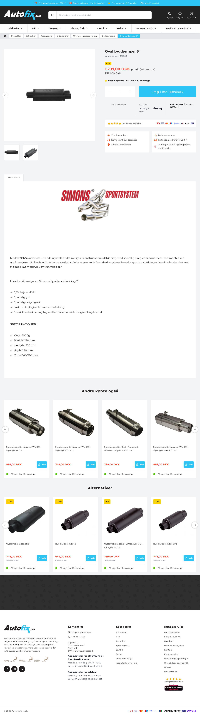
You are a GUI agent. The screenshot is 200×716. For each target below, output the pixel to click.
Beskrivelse (14, 177)
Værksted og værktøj (127, 663)
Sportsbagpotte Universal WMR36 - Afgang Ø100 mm (72, 449)
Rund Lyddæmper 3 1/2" (165, 544)
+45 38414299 (78, 637)
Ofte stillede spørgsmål (176, 663)
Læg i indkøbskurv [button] (167, 92)
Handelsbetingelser (174, 645)
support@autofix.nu (82, 632)
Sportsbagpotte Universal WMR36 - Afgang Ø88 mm (23, 449)
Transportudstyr (124, 658)
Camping (120, 641)
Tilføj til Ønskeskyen (118, 105)
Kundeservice (171, 654)
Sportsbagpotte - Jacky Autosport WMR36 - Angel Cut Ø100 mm (121, 449)
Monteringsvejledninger (176, 658)
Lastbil (119, 650)
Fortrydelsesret (172, 632)
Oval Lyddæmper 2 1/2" (17, 544)
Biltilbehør (121, 632)
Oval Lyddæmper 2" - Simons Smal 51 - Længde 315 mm (123, 545)
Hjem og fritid (123, 645)
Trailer (119, 654)
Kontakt (168, 650)
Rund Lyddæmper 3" (66, 544)
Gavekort (169, 641)
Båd (118, 637)
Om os (167, 667)
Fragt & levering (172, 637)
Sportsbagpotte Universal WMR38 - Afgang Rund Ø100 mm (170, 449)
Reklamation (170, 671)
